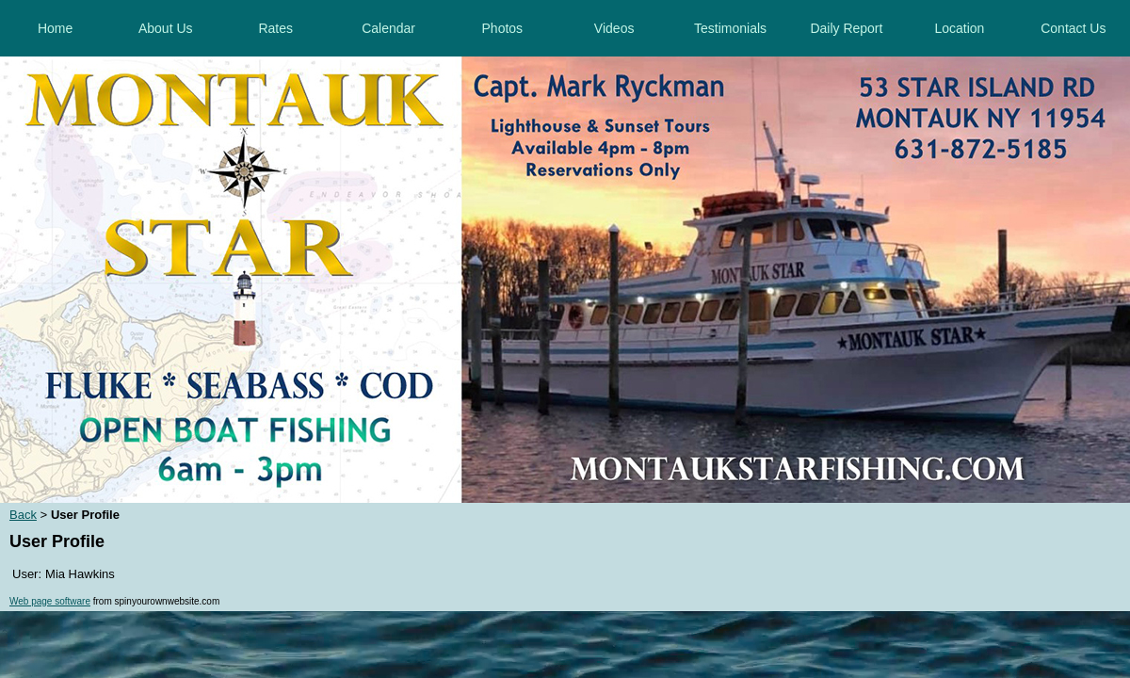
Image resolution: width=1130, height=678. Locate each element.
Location (959, 28)
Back (23, 515)
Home (55, 28)
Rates (275, 28)
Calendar (388, 28)
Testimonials (730, 28)
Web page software (49, 601)
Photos (503, 28)
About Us (165, 28)
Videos (614, 28)
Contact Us (1073, 28)
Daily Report (846, 28)
